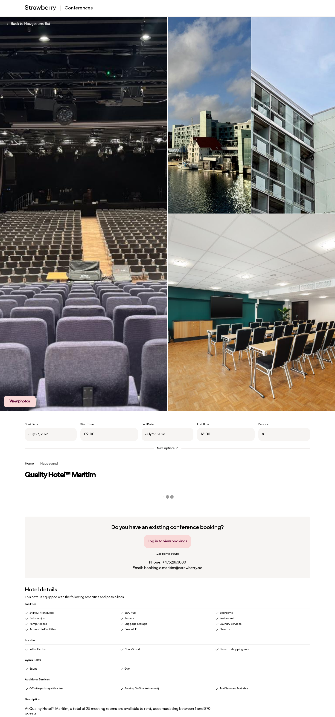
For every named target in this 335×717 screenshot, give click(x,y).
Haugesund (49, 463)
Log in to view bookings (167, 541)
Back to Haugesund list (27, 24)
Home (29, 463)
